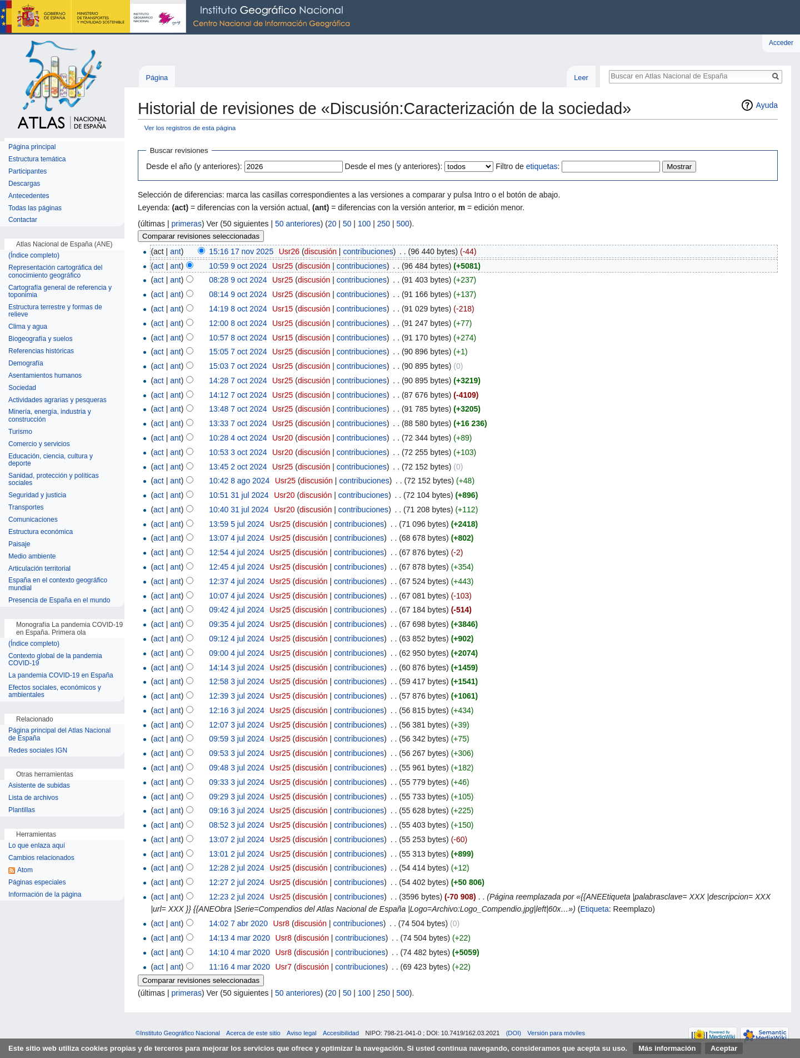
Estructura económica (40, 532)
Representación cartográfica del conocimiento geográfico (55, 271)
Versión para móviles (556, 1033)
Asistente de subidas (39, 785)
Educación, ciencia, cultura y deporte (50, 460)
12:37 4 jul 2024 (236, 581)
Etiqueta (594, 908)
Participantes (27, 171)
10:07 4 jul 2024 (236, 595)
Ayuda (767, 105)
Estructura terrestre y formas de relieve (55, 311)
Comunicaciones (33, 519)
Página (157, 77)
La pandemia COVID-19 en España (60, 675)
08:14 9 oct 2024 (238, 294)
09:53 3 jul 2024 (236, 753)
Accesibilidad (341, 1033)
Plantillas (21, 810)
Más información (667, 1048)
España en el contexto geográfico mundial (57, 584)
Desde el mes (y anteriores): (394, 166)
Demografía (25, 363)
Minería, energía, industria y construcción (49, 415)
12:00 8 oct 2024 (238, 323)
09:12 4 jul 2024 (236, 638)
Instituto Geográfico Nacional (178, 17)
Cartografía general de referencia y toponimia (60, 291)
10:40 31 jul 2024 (238, 509)
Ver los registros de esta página (190, 127)
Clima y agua (27, 326)
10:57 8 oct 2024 (238, 337)
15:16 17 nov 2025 (241, 251)
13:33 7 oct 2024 (238, 423)
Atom (25, 870)
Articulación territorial (39, 568)
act (158, 265)
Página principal (32, 147)
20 (332, 223)
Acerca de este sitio (253, 1033)
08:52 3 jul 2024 (236, 824)
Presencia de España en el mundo (59, 600)
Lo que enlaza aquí (36, 845)
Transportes (26, 507)
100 (364, 223)
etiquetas (542, 166)
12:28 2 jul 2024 (236, 867)
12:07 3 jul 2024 (236, 724)
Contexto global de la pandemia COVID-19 (55, 660)
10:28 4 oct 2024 (238, 437)
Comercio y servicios (39, 444)
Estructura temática (37, 159)
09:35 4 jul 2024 (236, 624)
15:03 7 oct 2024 (238, 366)
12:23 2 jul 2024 (236, 896)
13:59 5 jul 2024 (236, 524)
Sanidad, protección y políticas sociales (53, 479)
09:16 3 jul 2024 (236, 810)
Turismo (20, 432)
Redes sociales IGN (37, 750)
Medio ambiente (32, 556)
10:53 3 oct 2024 (238, 452)
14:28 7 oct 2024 (238, 380)
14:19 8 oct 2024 (238, 308)
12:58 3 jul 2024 (236, 681)
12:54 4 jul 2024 (236, 552)
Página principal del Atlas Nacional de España (59, 734)
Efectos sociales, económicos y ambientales (54, 691)
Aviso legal (302, 1033)
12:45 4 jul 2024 (236, 566)
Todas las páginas (35, 208)
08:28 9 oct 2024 (238, 279)
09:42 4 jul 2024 (236, 609)
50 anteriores (298, 223)
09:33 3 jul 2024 (236, 782)
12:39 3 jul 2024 (236, 695)
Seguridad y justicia (37, 495)
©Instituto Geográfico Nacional (178, 1033)
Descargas (24, 183)
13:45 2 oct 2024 (238, 466)
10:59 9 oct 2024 (238, 265)
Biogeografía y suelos (40, 339)
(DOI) (513, 1033)
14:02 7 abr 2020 (238, 923)
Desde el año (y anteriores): (194, 166)
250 (383, 223)
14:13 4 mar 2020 (239, 937)
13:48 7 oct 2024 (238, 408)
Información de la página (44, 894)
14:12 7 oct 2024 (238, 394)
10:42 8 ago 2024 (239, 480)
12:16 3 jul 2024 (236, 710)
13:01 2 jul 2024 (236, 853)
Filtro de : (527, 166)
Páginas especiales (37, 882)
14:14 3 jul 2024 (236, 667)
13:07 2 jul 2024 (236, 839)
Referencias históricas (41, 351)
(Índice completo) (33, 255)
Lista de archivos (33, 798)
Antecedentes (28, 196)
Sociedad (22, 388)
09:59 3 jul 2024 (236, 738)
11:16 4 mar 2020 (239, 966)
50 (347, 223)
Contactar (22, 220)
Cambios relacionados (41, 858)
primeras (186, 223)
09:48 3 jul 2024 (236, 767)
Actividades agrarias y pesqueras (57, 400)
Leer (581, 77)
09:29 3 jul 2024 (236, 796)
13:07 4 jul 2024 (236, 537)
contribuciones (368, 251)
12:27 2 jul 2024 (236, 882)
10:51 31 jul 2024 (238, 495)
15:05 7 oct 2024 (238, 351)
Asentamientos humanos (45, 375)
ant (175, 251)
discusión (320, 251)
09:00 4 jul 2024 (236, 653)
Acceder (781, 43)
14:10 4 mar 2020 (239, 952)
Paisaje (19, 544)
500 (402, 223)
